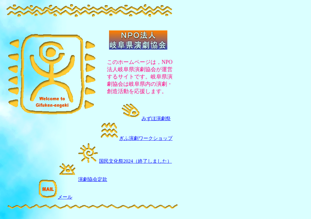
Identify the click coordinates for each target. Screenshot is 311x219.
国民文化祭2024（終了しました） (135, 161)
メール (55, 197)
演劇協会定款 (92, 179)
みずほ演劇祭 (156, 118)
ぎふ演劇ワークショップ (136, 138)
